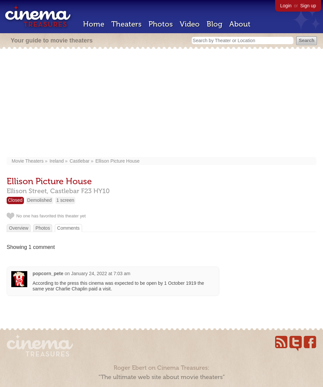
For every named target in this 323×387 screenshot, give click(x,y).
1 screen (65, 200)
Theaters (126, 24)
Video (190, 24)
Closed (15, 200)
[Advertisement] (161, 103)
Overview (18, 228)
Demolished (39, 200)
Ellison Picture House (117, 161)
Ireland (57, 161)
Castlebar (79, 161)
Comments (68, 228)
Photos (161, 24)
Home (93, 24)
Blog (214, 24)
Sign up (308, 5)
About (240, 24)
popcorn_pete (48, 273)
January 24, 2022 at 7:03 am (100, 273)
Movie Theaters (28, 161)
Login (285, 5)
